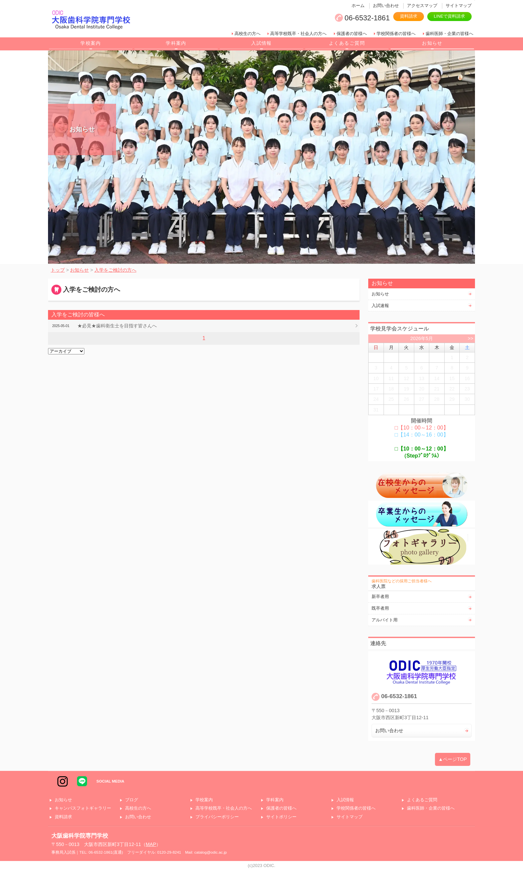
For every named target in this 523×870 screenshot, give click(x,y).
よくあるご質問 (347, 43)
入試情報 (261, 43)
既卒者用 (380, 608)
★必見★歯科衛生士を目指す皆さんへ (117, 325)
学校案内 (90, 43)
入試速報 (380, 305)
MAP (151, 844)
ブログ (131, 800)
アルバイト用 (385, 619)
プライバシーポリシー (217, 817)
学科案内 (176, 43)
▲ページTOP (452, 759)
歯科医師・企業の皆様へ (449, 33)
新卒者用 (380, 596)
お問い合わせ (386, 5)
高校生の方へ (247, 33)
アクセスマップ (422, 5)
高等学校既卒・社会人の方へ (298, 33)
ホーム (358, 5)
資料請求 (408, 16)
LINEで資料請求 (449, 16)
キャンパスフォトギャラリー (83, 808)
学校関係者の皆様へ (396, 33)
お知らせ (432, 43)
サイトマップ (459, 5)
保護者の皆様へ (352, 33)
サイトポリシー (281, 817)
